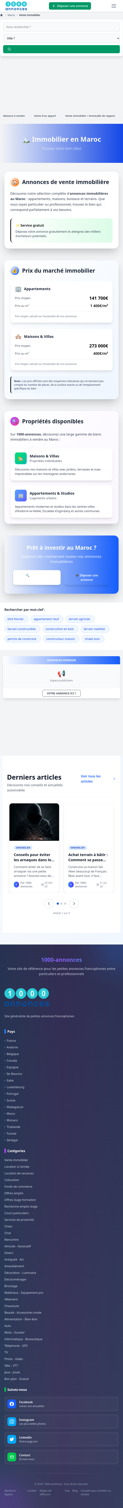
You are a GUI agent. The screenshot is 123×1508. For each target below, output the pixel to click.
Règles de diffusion (45, 1492)
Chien (8, 1226)
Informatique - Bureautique (23, 1339)
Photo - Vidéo (13, 1359)
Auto (7, 1326)
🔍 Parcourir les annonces (37, 577)
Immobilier (23, 847)
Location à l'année (16, 1167)
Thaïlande (12, 1127)
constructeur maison (60, 639)
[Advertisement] (61, 86)
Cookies (32, 1490)
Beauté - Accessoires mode (22, 1313)
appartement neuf (46, 619)
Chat (7, 1233)
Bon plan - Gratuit (16, 1379)
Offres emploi (13, 1193)
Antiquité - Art (14, 1259)
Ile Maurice (13, 1074)
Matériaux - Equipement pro (23, 1293)
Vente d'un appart (45, 116)
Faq (67, 1490)
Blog (75, 1490)
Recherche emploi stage (21, 1206)
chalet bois (92, 639)
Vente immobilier (16, 1160)
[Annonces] (2, 15)
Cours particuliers (16, 1213)
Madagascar (14, 1107)
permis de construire (22, 639)
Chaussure (11, 1306)
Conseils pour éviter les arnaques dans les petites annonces (33, 859)
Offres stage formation (20, 1200)
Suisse (9, 1100)
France (10, 1041)
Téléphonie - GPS (16, 1346)
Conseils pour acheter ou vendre (96, 1492)
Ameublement (14, 1266)
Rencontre (11, 1240)
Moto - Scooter (14, 1332)
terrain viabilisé (94, 629)
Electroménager (15, 1279)
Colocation (11, 1180)
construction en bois (60, 629)
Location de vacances (19, 1173)
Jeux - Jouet (12, 1372)
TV (6, 1352)
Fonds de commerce (18, 1187)
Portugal (11, 1094)
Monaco (11, 1120)
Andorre (11, 1047)
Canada (10, 1061)
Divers (8, 1253)
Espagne (11, 1067)
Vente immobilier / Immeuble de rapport (91, 116)
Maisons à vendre (14, 116)
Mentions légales (10, 1492)
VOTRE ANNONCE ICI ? (61, 693)
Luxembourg (14, 1087)
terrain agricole (79, 619)
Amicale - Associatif (17, 1246)
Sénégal (11, 1140)
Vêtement (11, 1299)
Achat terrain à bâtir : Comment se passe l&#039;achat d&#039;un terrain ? (88, 862)
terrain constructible (22, 629)
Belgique (11, 1054)
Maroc (9, 1114)
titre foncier (16, 619)
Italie (8, 1080)
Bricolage (10, 1286)
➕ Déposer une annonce (86, 577)
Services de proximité (19, 1220)
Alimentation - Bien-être (20, 1319)
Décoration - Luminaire (20, 1273)
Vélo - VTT (11, 1366)
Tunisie (10, 1133)
